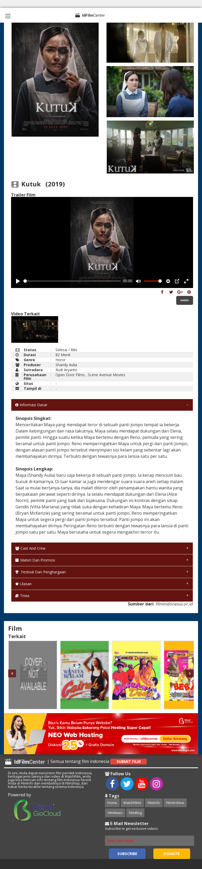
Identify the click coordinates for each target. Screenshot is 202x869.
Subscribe (127, 853)
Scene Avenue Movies (106, 374)
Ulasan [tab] (23, 583)
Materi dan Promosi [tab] (35, 560)
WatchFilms (132, 802)
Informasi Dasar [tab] (31, 404)
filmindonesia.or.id (174, 604)
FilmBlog (135, 812)
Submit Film (129, 761)
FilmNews (115, 812)
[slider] (72, 281)
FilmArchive (175, 802)
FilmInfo (154, 802)
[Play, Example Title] (18, 281)
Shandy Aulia (66, 364)
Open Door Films (70, 374)
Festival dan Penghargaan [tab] (40, 571)
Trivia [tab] (22, 595)
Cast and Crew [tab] (30, 548)
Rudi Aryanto (66, 369)
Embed (184, 300)
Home (112, 802)
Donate (172, 853)
